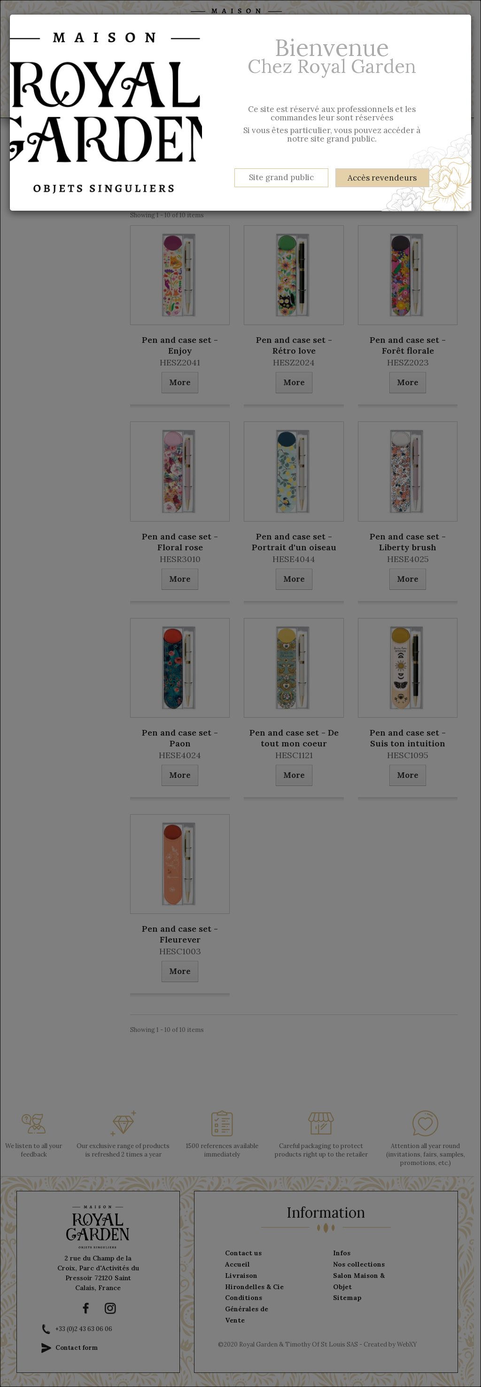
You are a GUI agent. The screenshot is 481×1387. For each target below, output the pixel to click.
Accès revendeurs (382, 178)
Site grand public (281, 177)
